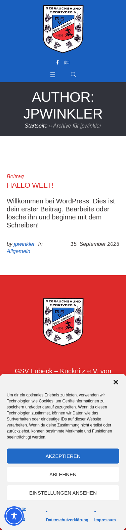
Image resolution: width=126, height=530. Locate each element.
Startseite (36, 126)
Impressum (105, 520)
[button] (116, 382)
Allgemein (18, 251)
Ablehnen (63, 474)
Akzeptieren (62, 456)
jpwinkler (24, 244)
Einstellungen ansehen (63, 493)
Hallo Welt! (30, 185)
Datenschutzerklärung (67, 520)
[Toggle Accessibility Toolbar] (14, 516)
